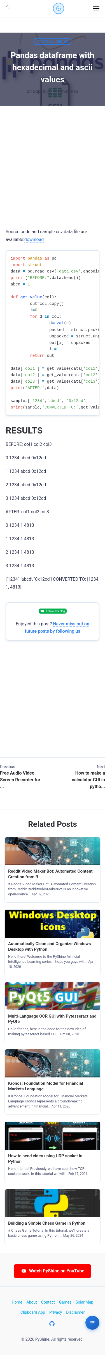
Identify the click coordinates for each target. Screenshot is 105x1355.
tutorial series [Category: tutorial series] (52, 42)
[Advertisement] (52, 161)
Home (17, 1302)
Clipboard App (32, 1312)
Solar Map (84, 1302)
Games (65, 1302)
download (34, 239)
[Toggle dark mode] (58, 8)
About (32, 1302)
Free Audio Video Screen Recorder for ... (20, 779)
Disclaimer (75, 1312)
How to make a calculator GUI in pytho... (88, 779)
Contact (48, 1302)
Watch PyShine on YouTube (52, 1271)
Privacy (55, 1312)
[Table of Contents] (92, 1323)
